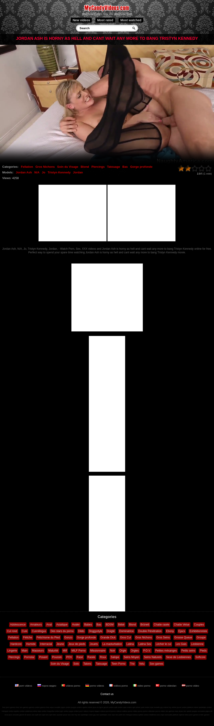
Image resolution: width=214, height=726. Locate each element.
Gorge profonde (141, 166)
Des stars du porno (62, 631)
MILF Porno (78, 650)
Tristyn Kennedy (59, 172)
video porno (142, 685)
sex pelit (118, 715)
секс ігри (111, 715)
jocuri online (182, 707)
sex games (169, 711)
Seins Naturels (153, 657)
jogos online (66, 707)
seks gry (92, 715)
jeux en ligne (98, 707)
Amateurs (36, 624)
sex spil (49, 715)
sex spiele (187, 711)
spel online (127, 707)
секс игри (160, 715)
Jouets (94, 644)
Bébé (121, 624)
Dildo (81, 631)
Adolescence (18, 624)
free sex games (22, 707)
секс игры (179, 711)
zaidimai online (31, 711)
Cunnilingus (39, 631)
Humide (30, 644)
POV (69, 657)
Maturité (53, 650)
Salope (115, 657)
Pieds (203, 650)
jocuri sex (67, 715)
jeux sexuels (14, 715)
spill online (118, 707)
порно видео (47, 685)
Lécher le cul (163, 644)
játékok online (192, 707)
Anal (49, 624)
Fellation (27, 166)
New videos (81, 20)
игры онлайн (55, 707)
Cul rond (12, 631)
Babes (88, 624)
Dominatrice (126, 631)
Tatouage (113, 166)
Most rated (105, 20)
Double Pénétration (150, 631)
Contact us (106, 694)
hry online (173, 707)
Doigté (111, 631)
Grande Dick (108, 637)
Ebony (170, 631)
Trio (132, 663)
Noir (112, 650)
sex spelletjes (83, 715)
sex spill (35, 715)
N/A (36, 172)
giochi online (109, 707)
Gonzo (68, 637)
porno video (190, 685)
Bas (125, 166)
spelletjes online (205, 707)
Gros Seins (163, 637)
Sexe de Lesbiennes (178, 657)
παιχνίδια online (53, 711)
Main (24, 650)
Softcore (200, 657)
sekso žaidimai (150, 715)
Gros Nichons (45, 166)
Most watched (130, 20)
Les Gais (181, 644)
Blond (85, 166)
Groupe (201, 637)
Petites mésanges (166, 650)
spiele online (87, 707)
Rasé (80, 657)
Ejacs (181, 631)
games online (34, 707)
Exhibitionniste (198, 631)
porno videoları (166, 685)
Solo (76, 663)
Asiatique (61, 624)
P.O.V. (147, 650)
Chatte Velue (182, 624)
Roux (103, 657)
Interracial (46, 644)
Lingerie (12, 650)
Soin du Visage (67, 166)
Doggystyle (95, 631)
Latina (130, 644)
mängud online (7, 711)
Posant (43, 657)
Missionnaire (97, 650)
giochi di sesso (25, 715)
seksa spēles (138, 715)
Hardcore (16, 644)
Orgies (135, 650)
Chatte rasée (161, 624)
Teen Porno (118, 663)
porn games (194, 715)
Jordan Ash (24, 172)
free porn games (8, 707)
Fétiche (27, 637)
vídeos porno (71, 685)
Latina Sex (144, 644)
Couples (199, 624)
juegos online (76, 707)
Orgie (122, 650)
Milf (65, 650)
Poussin (57, 657)
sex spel (42, 715)
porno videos (95, 685)
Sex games (156, 663)
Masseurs (38, 650)
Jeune (60, 644)
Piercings (98, 166)
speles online (19, 711)
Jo (43, 172)
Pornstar (29, 657)
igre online (64, 711)
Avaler (76, 624)
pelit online (145, 707)
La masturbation (112, 644)
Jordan (78, 172)
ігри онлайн (155, 707)
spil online (136, 707)
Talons (87, 663)
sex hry (74, 715)
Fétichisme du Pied (48, 637)
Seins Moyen (131, 657)
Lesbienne (197, 644)
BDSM (110, 624)
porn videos (24, 685)
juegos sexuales (198, 711)
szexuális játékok (171, 715)
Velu (141, 663)
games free (44, 707)
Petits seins (188, 650)
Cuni (24, 631)
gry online (164, 707)
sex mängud (128, 715)
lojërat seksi (183, 715)
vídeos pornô (105, 711)
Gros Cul (125, 637)
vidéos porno (119, 685)
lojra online (42, 711)
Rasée (91, 657)
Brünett (145, 624)
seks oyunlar (57, 715)
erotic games (204, 715)
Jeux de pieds (76, 644)
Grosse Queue (183, 637)
